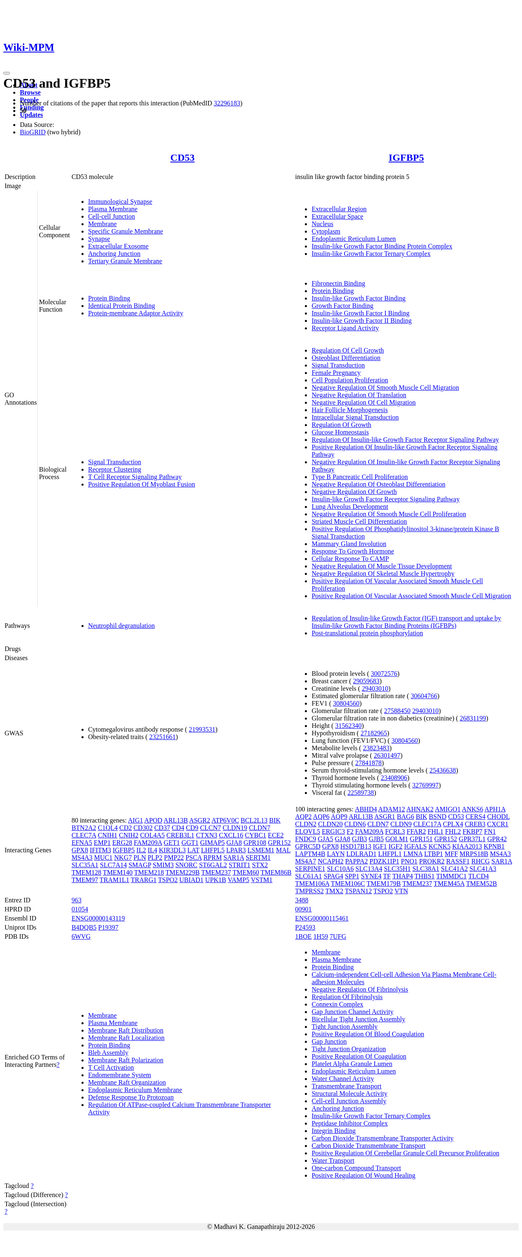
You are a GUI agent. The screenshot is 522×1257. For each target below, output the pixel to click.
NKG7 (123, 857)
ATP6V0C (225, 820)
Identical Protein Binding (121, 305)
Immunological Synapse (120, 201)
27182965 (374, 733)
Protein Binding (109, 298)
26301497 (387, 755)
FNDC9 (305, 838)
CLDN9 (401, 824)
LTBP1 (433, 853)
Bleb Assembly (108, 1052)
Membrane (102, 223)
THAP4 (402, 876)
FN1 (490, 831)
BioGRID (32, 132)
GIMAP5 (212, 842)
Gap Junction (329, 1041)
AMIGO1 (447, 809)
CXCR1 (498, 824)
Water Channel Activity (342, 1078)
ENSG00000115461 (321, 918)
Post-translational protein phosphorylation (367, 633)
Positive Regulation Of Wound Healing (363, 1175)
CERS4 (476, 816)
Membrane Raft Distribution (125, 1030)
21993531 (202, 729)
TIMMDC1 (451, 876)
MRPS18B (474, 853)
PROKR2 (431, 861)
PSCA (194, 857)
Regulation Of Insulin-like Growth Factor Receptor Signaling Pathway (405, 439)
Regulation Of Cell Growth (347, 350)
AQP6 (321, 816)
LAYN (336, 853)
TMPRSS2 (309, 890)
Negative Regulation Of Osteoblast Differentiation (378, 484)
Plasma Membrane (113, 208)
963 (76, 900)
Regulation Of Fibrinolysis (347, 996)
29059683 (366, 681)
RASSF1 (458, 861)
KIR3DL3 (172, 850)
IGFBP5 (406, 157)
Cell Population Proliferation (349, 380)
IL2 (141, 850)
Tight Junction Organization (348, 1048)
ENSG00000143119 (98, 918)
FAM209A (148, 842)
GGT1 (190, 842)
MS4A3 (82, 857)
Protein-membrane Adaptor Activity (135, 313)
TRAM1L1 (114, 879)
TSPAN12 (358, 890)
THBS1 (424, 876)
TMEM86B (276, 872)
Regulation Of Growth (341, 424)
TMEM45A (449, 883)
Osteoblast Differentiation (345, 357)
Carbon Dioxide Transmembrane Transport (368, 1145)
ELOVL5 (307, 831)
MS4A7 (305, 861)
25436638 (442, 770)
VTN (401, 890)
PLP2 (155, 857)
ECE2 (276, 835)
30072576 (384, 673)
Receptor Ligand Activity (345, 328)
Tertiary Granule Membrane (125, 261)
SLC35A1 (85, 864)
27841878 (368, 762)
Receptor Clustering (114, 469)
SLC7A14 (113, 864)
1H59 (320, 936)
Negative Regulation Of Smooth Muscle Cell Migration (385, 387)
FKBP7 (472, 831)
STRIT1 (239, 864)
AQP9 (339, 816)
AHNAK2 (419, 809)
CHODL (498, 816)
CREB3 (475, 824)
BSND (438, 816)
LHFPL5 (213, 850)
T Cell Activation (111, 1067)
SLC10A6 (340, 868)
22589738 (360, 792)
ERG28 (122, 842)
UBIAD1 (191, 879)
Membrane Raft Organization (127, 1082)
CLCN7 (210, 827)
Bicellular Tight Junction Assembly (358, 1019)
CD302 (143, 827)
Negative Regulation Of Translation (358, 394)
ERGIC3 (333, 831)
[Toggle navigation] (6, 73)
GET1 (172, 842)
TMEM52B (481, 883)
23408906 (394, 777)
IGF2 (395, 846)
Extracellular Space (337, 216)
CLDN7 (260, 827)
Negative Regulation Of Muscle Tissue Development (381, 566)
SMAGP (140, 864)
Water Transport (332, 1160)
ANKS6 (473, 809)
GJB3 (359, 838)
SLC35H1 (397, 868)
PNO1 (409, 861)
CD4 (178, 827)
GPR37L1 (472, 838)
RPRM (213, 857)
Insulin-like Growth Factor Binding (358, 298)
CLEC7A (84, 835)
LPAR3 (236, 850)
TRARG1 (143, 879)
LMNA (412, 853)
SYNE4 (371, 876)
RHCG (481, 861)
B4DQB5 (84, 927)
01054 (80, 909)
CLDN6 (355, 824)
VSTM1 (261, 879)
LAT (193, 850)
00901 (303, 909)
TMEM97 (85, 879)
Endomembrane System (119, 1074)
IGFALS (415, 846)
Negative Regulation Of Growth (354, 491)
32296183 (227, 103)
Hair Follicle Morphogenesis (349, 409)
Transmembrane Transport (346, 1086)
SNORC (186, 864)
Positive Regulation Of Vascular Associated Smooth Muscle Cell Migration (411, 595)
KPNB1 (494, 846)
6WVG (81, 936)
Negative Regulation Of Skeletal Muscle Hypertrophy (382, 573)
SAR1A (233, 857)
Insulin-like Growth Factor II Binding (361, 320)
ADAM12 (391, 809)
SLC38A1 (425, 868)
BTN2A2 (84, 827)
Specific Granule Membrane (125, 231)
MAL (283, 850)
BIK (275, 820)
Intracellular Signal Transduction (355, 417)
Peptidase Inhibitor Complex (349, 1123)
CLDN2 (305, 824)
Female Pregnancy (336, 372)
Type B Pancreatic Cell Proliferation (359, 476)
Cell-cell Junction (111, 216)
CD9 (192, 827)
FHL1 (435, 831)
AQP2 (303, 816)
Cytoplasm (325, 231)
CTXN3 (207, 835)
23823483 (376, 747)
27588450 (397, 710)
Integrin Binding (333, 1130)
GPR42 (497, 838)
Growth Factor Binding (342, 305)
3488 (301, 900)
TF (387, 876)
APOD (153, 820)
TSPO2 (167, 879)
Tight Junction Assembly (344, 1026)
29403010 (375, 688)
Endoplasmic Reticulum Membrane (135, 1089)
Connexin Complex (337, 1004)
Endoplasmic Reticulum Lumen (353, 238)
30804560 (346, 703)
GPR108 (255, 842)
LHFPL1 (390, 853)
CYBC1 (255, 835)
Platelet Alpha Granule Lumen (351, 1063)
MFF (451, 853)
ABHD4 (366, 809)
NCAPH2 (330, 861)
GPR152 (279, 842)
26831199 (473, 718)
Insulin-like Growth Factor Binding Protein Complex (381, 246)
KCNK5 (439, 846)
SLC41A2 (454, 868)
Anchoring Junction (114, 253)
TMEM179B (383, 883)
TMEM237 (216, 872)
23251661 (162, 736)
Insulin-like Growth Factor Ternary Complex (370, 253)
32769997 (425, 785)
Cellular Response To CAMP (350, 558)
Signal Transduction (114, 461)
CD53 (182, 157)
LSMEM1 (260, 850)
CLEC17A (427, 824)
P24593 (305, 927)
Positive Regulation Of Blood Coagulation (367, 1034)
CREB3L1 (180, 835)
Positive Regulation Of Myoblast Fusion (141, 484)
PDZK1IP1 (384, 861)
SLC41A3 (482, 868)
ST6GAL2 (213, 864)
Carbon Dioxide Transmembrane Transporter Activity (382, 1138)
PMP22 (174, 857)
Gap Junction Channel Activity (352, 1011)
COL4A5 (152, 835)
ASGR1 (384, 816)
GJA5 (325, 838)
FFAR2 (416, 831)
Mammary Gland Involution (348, 543)
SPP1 (352, 876)
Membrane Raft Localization (126, 1037)
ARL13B (176, 820)
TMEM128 (86, 872)
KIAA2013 (467, 846)
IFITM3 (100, 850)
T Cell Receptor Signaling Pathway (135, 476)
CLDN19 (235, 827)
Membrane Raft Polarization (125, 1060)
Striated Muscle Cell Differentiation (359, 521)
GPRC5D (307, 846)
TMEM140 (118, 872)
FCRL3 (395, 831)
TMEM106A (312, 883)
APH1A (494, 809)
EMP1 (102, 842)
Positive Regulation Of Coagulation (358, 1056)
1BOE (303, 936)
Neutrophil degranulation (121, 625)
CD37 (162, 827)
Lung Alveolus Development (349, 506)
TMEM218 (149, 872)
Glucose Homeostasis (340, 432)
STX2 (260, 864)
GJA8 (234, 842)
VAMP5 (238, 879)
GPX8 (80, 850)
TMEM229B (182, 872)
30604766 (424, 695)
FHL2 (453, 831)
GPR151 (421, 838)
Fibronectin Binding (338, 283)
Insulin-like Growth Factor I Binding (360, 313)
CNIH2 (129, 835)
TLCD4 (478, 876)
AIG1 (135, 820)
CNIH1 (107, 835)
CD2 (125, 827)
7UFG (338, 936)
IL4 (152, 850)
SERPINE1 (310, 868)
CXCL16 (231, 835)
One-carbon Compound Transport (356, 1167)
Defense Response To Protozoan (131, 1097)
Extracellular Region (338, 208)
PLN (140, 857)
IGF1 (380, 846)
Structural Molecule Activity (349, 1093)
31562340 (348, 725)
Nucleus (322, 223)
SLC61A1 (308, 876)
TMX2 (335, 890)
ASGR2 (199, 820)
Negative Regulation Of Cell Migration (363, 402)
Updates (31, 114)
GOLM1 (397, 838)
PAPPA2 (356, 861)
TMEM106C (348, 883)
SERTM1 (258, 857)
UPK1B (215, 879)
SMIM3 (163, 864)
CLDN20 (330, 824)
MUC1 (103, 857)
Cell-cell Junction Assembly (348, 1100)
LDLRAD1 (361, 853)
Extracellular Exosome (118, 246)
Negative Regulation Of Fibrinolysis (359, 989)
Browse (30, 92)
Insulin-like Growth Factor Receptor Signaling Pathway (385, 499)
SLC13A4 (368, 868)
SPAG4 (333, 876)
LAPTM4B (310, 853)
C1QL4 (107, 827)
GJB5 (376, 838)
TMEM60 (245, 872)
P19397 (108, 927)
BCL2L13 (254, 820)
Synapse (99, 238)
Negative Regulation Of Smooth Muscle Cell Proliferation (388, 514)
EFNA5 (82, 842)
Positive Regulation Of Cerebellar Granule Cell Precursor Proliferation (405, 1153)
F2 (350, 831)
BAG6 (405, 816)
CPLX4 (453, 824)
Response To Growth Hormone (352, 551)
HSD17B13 (355, 846)
